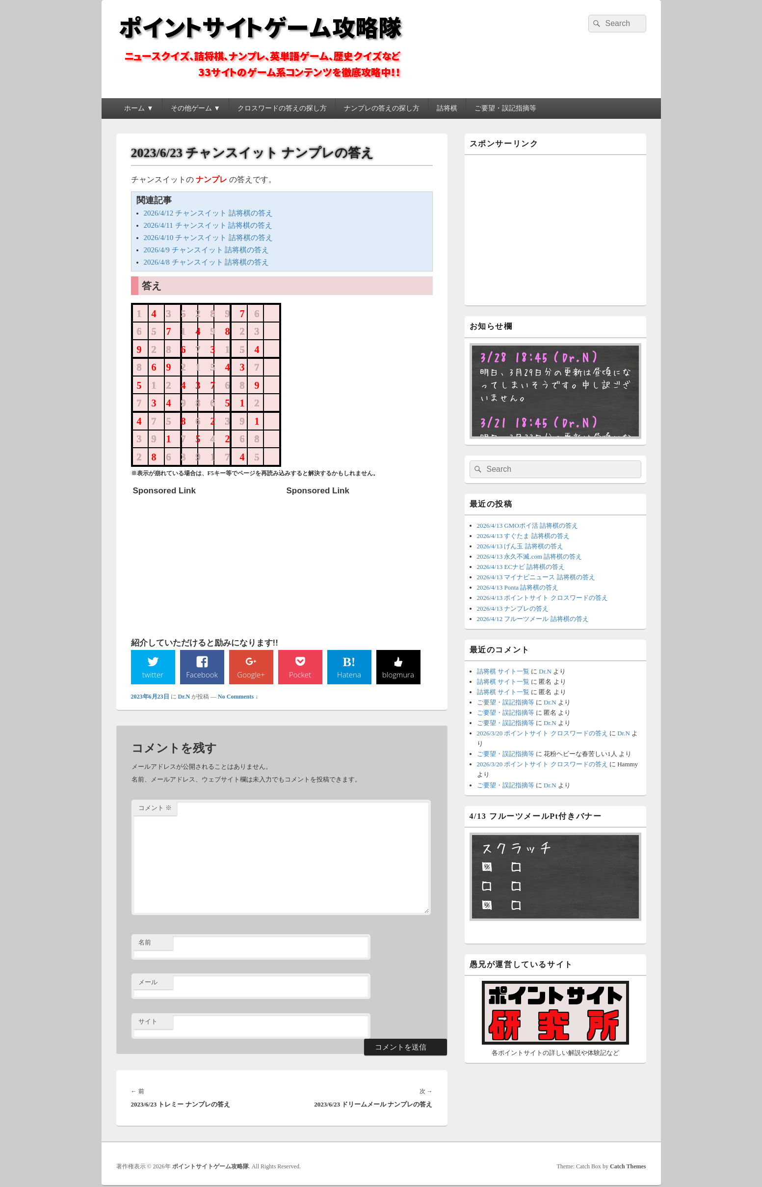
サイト (148, 1022)
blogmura (398, 674)
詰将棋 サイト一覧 (503, 671)
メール (148, 982)
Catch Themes (628, 1166)
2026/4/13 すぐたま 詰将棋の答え (523, 536)
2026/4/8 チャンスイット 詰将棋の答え (206, 262)
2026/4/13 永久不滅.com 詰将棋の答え (529, 556)
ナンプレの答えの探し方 (382, 108)
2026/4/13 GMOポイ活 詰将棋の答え (527, 525)
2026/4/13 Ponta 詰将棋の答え (518, 587)
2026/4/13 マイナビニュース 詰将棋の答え (536, 577)
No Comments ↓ (238, 697)
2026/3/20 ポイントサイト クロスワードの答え (542, 733)
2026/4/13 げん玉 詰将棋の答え (520, 546)
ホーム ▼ (138, 108)
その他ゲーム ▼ (195, 108)
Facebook (202, 674)
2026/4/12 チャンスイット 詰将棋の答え (208, 213)
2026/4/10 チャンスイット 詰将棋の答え (208, 238)
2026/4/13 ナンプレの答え (513, 608)
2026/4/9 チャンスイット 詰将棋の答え (206, 250)
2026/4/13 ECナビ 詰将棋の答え (521, 566)
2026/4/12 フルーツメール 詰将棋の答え (533, 618)
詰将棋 (447, 108)
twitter (152, 674)
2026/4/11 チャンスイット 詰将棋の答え (208, 225)
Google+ (250, 674)
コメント (155, 808)
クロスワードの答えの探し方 (282, 108)
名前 (144, 943)
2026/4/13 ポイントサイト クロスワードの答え (542, 597)
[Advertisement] (206, 561)
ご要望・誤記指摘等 (505, 108)
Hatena (349, 674)
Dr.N (184, 697)
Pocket (300, 674)
